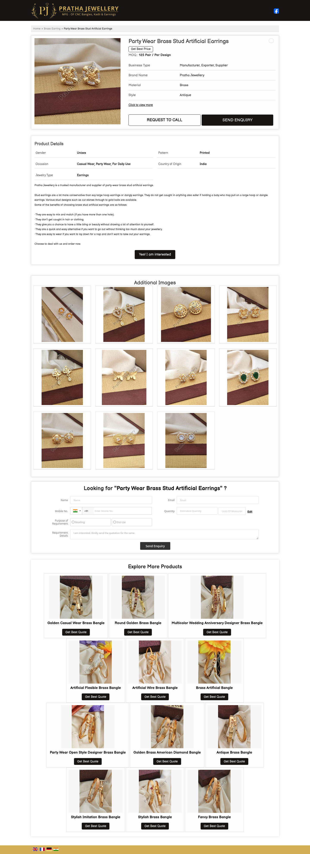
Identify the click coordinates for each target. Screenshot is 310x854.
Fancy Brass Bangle (214, 817)
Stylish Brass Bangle (155, 817)
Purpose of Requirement (60, 522)
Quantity (169, 511)
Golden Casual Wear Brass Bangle (75, 623)
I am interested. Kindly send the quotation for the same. (164, 534)
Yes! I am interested (155, 254)
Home (36, 28)
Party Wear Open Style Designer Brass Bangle (88, 752)
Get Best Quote (76, 632)
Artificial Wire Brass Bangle (155, 688)
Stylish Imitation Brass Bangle (95, 817)
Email (171, 500)
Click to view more (141, 105)
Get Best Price (141, 49)
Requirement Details (60, 534)
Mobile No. (61, 511)
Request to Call (164, 120)
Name (64, 500)
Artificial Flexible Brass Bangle (95, 688)
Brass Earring (52, 28)
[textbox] (232, 511)
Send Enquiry (238, 120)
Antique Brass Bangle (234, 752)
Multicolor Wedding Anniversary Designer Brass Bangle (217, 623)
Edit (249, 511)
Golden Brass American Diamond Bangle (167, 752)
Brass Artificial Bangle (214, 688)
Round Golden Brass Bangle (138, 623)
